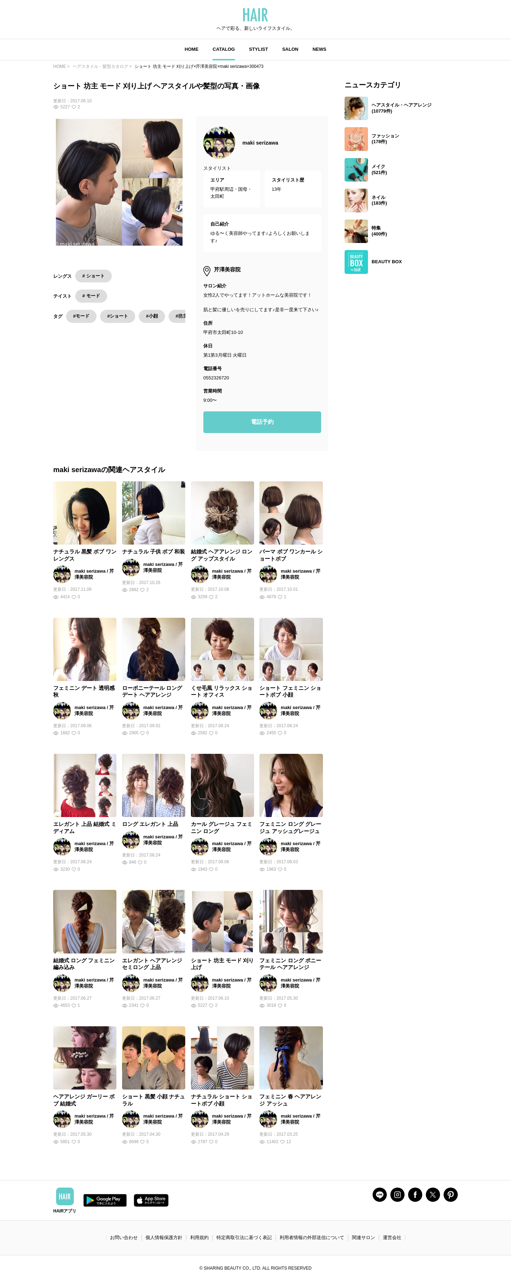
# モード (91, 295)
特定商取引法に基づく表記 (244, 1237)
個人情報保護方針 (163, 1237)
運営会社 (392, 1237)
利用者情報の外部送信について (312, 1237)
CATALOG (224, 49)
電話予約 (262, 422)
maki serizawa (260, 143)
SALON (290, 49)
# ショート (93, 276)
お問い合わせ (124, 1237)
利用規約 (199, 1237)
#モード (81, 316)
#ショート (117, 316)
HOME (191, 49)
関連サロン (363, 1237)
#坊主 (181, 316)
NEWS (319, 49)
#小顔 (152, 316)
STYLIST (258, 49)
